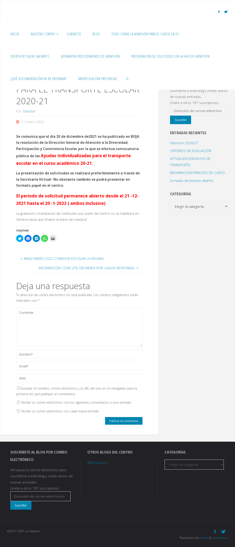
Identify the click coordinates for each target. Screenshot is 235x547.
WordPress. (220, 537)
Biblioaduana (97, 462)
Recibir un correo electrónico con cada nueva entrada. (60, 411)
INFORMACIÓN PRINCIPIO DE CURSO (197, 172)
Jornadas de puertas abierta (191, 180)
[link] (127, 78)
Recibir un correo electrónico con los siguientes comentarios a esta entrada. (77, 402)
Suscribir (181, 120)
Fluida (203, 537)
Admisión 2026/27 (184, 143)
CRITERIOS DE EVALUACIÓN (190, 150)
